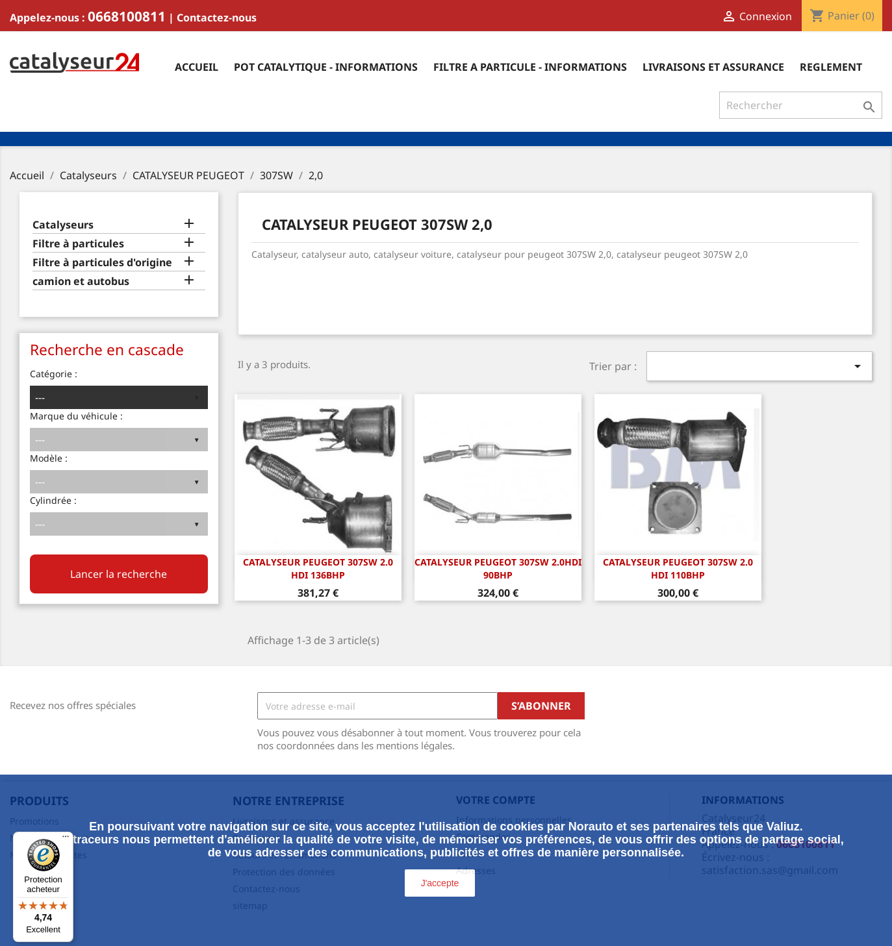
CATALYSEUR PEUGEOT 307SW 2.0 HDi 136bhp (318, 568)
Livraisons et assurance (713, 67)
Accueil (196, 67)
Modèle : (49, 458)
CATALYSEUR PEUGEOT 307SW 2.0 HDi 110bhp (678, 568)
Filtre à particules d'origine (102, 262)
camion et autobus (80, 281)
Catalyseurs (63, 225)
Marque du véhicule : (76, 416)
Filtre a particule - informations (530, 67)
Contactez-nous (217, 17)
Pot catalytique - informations (326, 67)
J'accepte (440, 883)
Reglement (831, 67)
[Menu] (65, 839)
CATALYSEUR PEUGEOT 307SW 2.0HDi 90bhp (497, 568)
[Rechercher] (800, 105)
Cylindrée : (53, 500)
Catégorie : (53, 373)
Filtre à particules (78, 244)
